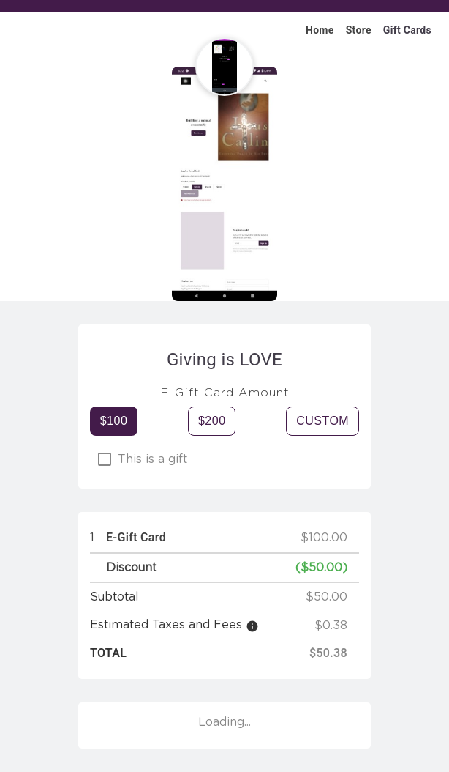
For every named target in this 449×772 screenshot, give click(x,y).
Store (358, 30)
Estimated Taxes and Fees (166, 625)
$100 (114, 421)
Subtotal (114, 597)
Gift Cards (407, 30)
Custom (322, 421)
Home (320, 30)
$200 (212, 421)
